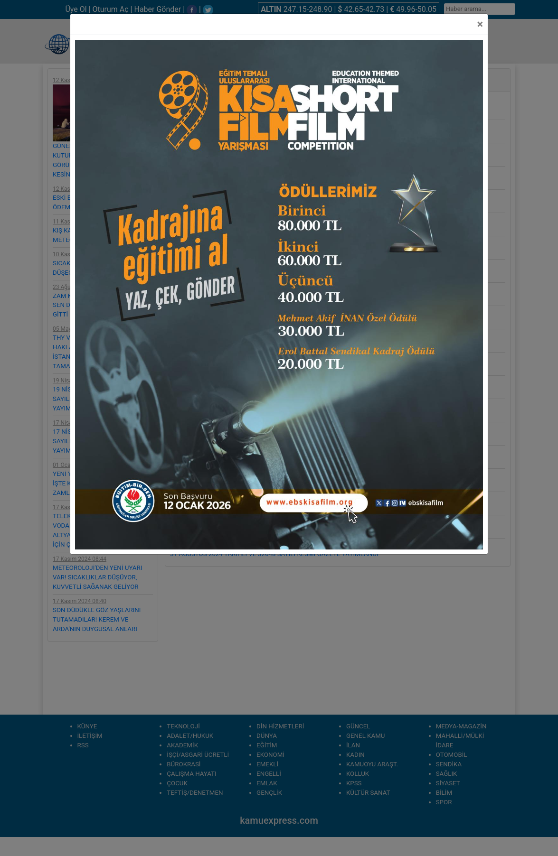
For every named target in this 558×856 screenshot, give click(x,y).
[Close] (480, 24)
